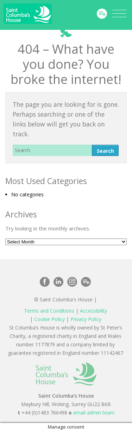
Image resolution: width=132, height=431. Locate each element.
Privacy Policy (85, 319)
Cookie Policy (49, 319)
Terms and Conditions (49, 310)
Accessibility (93, 310)
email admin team (93, 412)
